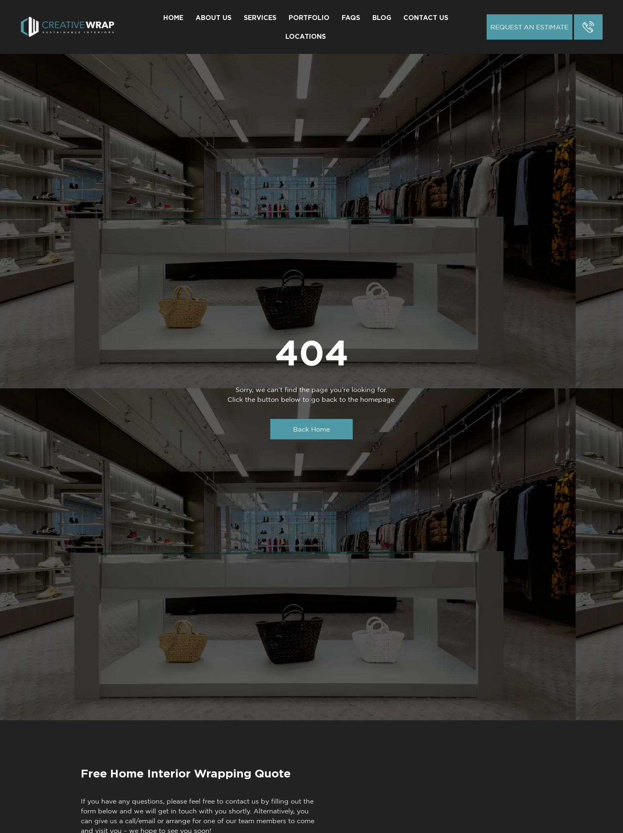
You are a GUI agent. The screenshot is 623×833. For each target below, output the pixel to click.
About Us (213, 17)
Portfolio (309, 17)
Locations (305, 36)
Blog (381, 17)
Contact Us (425, 17)
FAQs (351, 17)
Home (173, 17)
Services (260, 17)
